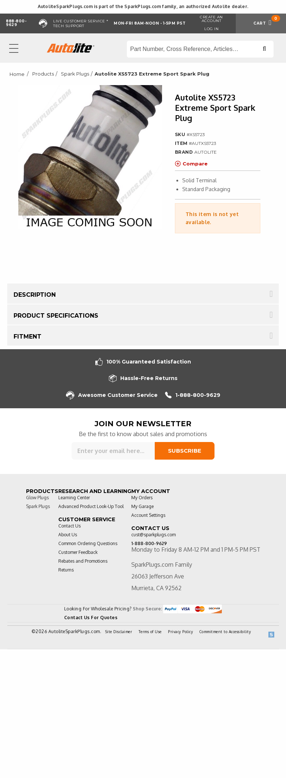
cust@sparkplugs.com (153, 534)
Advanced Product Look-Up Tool (91, 506)
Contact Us (69, 526)
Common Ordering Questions (87, 543)
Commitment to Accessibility (225, 631)
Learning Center (74, 497)
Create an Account (211, 19)
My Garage (142, 506)
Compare (191, 164)
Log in (211, 28)
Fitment (27, 336)
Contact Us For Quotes (91, 617)
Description (35, 294)
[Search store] (200, 49)
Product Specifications (56, 315)
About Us (67, 534)
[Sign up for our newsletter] (113, 451)
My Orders (142, 497)
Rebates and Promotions (82, 561)
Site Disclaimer (118, 631)
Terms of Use (150, 631)
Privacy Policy (180, 631)
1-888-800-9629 (192, 395)
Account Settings (148, 515)
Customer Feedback (78, 552)
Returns (66, 570)
